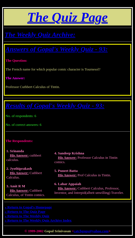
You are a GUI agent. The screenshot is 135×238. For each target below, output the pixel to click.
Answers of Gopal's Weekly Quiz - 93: (56, 49)
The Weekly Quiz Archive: (40, 34)
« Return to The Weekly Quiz (27, 216)
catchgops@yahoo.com (91, 231)
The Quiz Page (67, 17)
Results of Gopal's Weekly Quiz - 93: (54, 105)
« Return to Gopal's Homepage (28, 207)
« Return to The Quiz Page (25, 211)
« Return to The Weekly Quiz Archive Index (38, 220)
